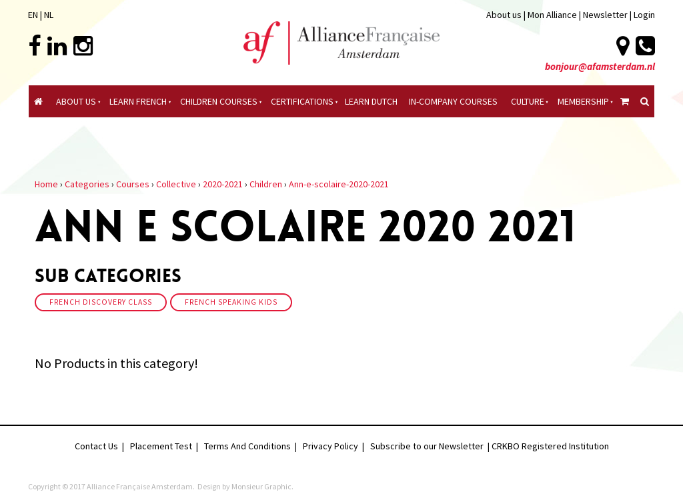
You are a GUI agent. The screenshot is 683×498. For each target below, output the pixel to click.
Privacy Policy (330, 446)
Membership (583, 101)
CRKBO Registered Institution (550, 446)
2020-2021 (223, 184)
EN (33, 15)
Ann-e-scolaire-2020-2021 (339, 184)
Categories (87, 184)
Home (46, 184)
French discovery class (100, 302)
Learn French (138, 101)
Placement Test (161, 446)
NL (48, 15)
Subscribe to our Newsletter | (431, 446)
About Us (76, 101)
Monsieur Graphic (261, 486)
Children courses (218, 101)
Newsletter (606, 15)
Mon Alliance (552, 15)
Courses (132, 184)
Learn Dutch (371, 101)
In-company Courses (453, 101)
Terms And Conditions (247, 446)
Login (644, 15)
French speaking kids (231, 302)
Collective (176, 184)
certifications (302, 101)
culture (527, 101)
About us (504, 15)
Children (265, 184)
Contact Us (96, 446)
